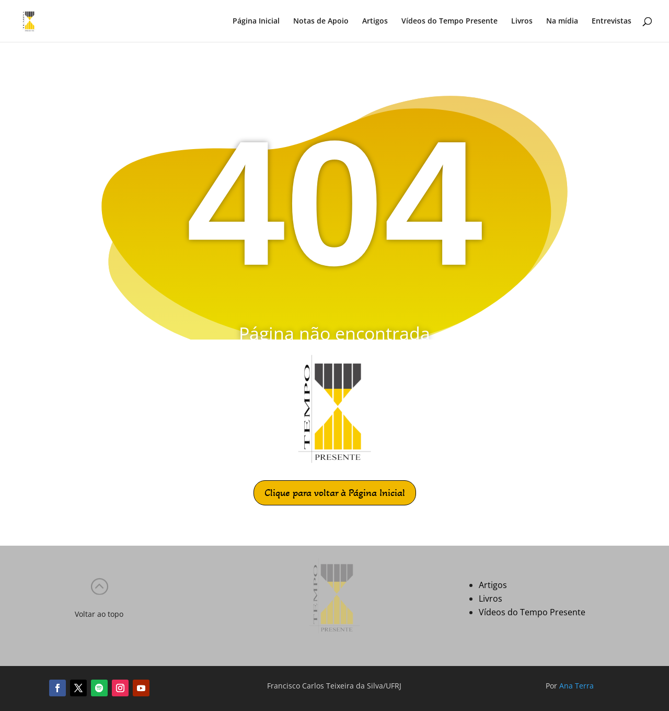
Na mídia (562, 21)
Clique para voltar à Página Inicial (334, 493)
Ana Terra (576, 686)
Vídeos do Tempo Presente (449, 21)
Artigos (375, 21)
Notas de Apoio (321, 21)
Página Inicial (256, 21)
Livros (522, 21)
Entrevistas (611, 21)
